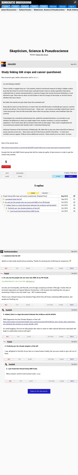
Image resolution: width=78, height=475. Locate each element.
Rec (6, 268)
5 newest (45, 193)
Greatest (25, 6)
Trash (20, 176)
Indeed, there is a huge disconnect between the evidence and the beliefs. (31, 205)
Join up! (62, 6)
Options (50, 268)
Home (6, 6)
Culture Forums (25, 10)
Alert (7, 176)
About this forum (42, 55)
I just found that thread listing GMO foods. (24, 211)
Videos (34, 6)
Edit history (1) (30, 281)
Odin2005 (12, 64)
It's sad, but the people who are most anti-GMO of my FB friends (27, 202)
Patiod (6, 273)
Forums (43, 6)
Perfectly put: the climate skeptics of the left (24, 208)
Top (17, 268)
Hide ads (53, 6)
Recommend (6, 167)
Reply (71, 176)
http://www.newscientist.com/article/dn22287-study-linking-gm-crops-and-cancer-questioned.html (36, 148)
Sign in (72, 6)
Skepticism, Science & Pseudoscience (49, 10)
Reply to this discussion (38, 391)
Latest (15, 6)
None (33, 193)
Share (58, 176)
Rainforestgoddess (11, 252)
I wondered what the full (13, 199)
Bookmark (19, 173)
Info (7, 173)
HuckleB (9, 310)
